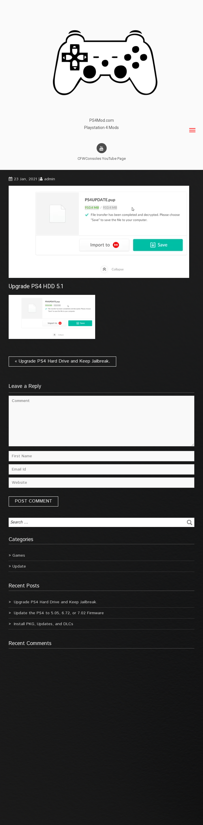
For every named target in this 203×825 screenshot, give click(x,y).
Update (19, 566)
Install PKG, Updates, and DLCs (43, 624)
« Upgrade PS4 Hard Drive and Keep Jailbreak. (62, 361)
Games (18, 555)
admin (49, 179)
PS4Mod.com (101, 120)
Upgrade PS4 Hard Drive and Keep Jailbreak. (55, 602)
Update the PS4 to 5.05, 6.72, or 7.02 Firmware (59, 613)
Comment (101, 421)
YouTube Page (114, 158)
